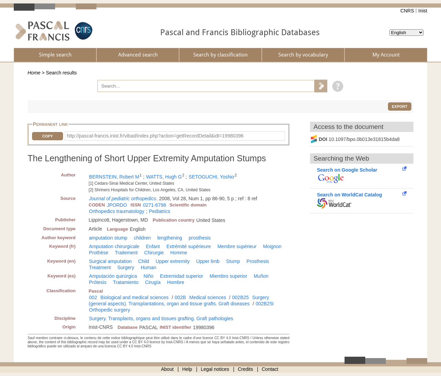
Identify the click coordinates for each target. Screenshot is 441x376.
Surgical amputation (110, 261)
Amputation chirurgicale (114, 246)
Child (143, 261)
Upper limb (207, 261)
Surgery (125, 267)
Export (399, 106)
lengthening (169, 238)
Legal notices (215, 369)
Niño (149, 276)
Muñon (261, 276)
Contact (270, 369)
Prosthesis (257, 261)
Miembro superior (228, 276)
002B (180, 297)
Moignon (272, 246)
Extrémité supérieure (188, 246)
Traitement (126, 252)
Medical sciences (207, 297)
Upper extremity (173, 261)
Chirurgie (154, 252)
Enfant (153, 246)
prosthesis (200, 238)
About (167, 369)
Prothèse (98, 252)
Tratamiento (126, 282)
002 (93, 297)
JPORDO (117, 205)
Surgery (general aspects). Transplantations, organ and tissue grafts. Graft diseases (179, 300)
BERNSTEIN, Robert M (114, 177)
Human (148, 267)
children (142, 238)
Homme (178, 252)
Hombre (175, 282)
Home (34, 72)
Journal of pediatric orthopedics (122, 198)
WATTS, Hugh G (164, 177)
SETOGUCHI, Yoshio (211, 177)
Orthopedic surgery (109, 310)
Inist (422, 10)
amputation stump (108, 238)
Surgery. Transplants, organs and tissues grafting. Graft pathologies (161, 318)
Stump (233, 261)
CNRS (407, 10)
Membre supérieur (237, 246)
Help (187, 369)
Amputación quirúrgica (113, 276)
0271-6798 (154, 205)
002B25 (240, 297)
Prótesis (97, 282)
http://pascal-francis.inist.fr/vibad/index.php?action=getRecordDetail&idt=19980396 (155, 136)
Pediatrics (159, 211)
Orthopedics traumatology (116, 211)
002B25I (265, 303)
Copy (47, 136)
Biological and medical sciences (135, 297)
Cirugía (153, 282)
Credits (245, 369)
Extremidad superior (181, 276)
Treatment (100, 267)
